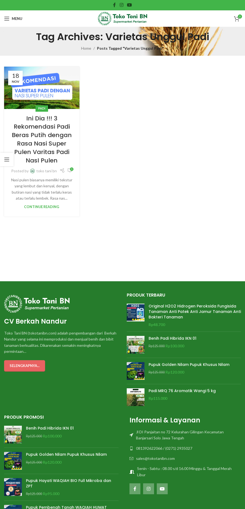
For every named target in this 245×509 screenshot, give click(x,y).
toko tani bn (46, 170)
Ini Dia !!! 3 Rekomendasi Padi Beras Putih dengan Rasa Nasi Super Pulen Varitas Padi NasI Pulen (42, 139)
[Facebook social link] (114, 5)
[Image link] (37, 303)
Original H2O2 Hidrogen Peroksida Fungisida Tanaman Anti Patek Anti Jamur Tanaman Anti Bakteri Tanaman (195, 311)
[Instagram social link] (121, 5)
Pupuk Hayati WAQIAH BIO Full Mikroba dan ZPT (68, 483)
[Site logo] (122, 18)
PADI (41, 108)
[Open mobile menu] (13, 18)
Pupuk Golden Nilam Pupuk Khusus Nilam (189, 364)
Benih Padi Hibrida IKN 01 (172, 338)
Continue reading (41, 207)
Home (86, 48)
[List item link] (183, 435)
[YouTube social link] (129, 5)
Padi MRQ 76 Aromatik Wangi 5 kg (182, 390)
